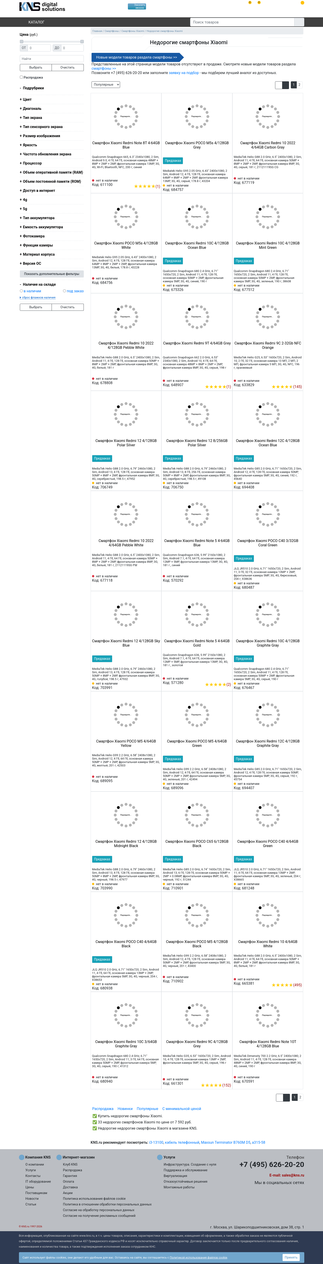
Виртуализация (175, 1176)
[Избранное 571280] (227, 678)
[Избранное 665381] (298, 978)
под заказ (75, 291)
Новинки (125, 1109)
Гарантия (70, 1176)
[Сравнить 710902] (220, 979)
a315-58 (258, 1142)
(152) (216, 1085)
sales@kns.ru (293, 1175)
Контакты (32, 1176)
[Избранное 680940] (156, 1079)
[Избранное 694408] (298, 485)
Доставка (70, 1187)
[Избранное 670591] (298, 1079)
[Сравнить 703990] (149, 886)
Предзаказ (173, 160)
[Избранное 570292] (227, 578)
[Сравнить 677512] (291, 287)
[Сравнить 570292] (220, 578)
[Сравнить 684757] (220, 187)
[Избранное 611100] (156, 179)
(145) (286, 387)
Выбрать (35, 67)
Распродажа (33, 78)
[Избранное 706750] (227, 485)
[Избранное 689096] (227, 786)
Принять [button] (291, 1257)
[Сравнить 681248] (291, 886)
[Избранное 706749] (156, 485)
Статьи (30, 1204)
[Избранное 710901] (227, 886)
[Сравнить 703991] (149, 686)
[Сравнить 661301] (220, 1078)
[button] (278, 85)
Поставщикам (36, 1193)
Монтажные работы (179, 1187)
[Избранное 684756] (156, 281)
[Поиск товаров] (242, 22)
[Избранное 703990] (156, 886)
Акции (68, 1193)
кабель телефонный (182, 1142)
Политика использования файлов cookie (94, 1199)
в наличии (32, 291)
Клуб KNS (70, 1164)
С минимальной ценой (181, 1109)
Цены (29, 1187)
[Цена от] (39, 47)
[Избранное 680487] (298, 585)
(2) (218, 684)
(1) (147, 186)
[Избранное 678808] (156, 381)
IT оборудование (38, 1182)
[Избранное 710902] (227, 979)
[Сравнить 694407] (291, 786)
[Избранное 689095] (156, 779)
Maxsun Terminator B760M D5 (225, 1142)
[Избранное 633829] (298, 380)
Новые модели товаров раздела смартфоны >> (136, 57)
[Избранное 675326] (227, 288)
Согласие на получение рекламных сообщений (99, 1216)
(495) (286, 985)
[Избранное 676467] (298, 686)
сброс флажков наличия (38, 297)
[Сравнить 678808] (149, 381)
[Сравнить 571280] (220, 677)
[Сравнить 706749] (149, 485)
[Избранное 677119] (298, 181)
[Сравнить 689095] (149, 779)
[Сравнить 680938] (149, 986)
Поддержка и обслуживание (185, 1170)
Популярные (147, 1109)
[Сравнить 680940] (149, 1079)
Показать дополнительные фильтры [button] (51, 274)
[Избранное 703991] (156, 686)
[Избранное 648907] (227, 380)
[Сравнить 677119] (291, 180)
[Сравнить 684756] (149, 280)
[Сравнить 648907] (220, 380)
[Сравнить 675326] (220, 287)
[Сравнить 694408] (291, 485)
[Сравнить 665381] (291, 978)
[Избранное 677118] (156, 578)
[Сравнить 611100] (149, 179)
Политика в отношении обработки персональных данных (107, 1204)
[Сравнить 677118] (149, 578)
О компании (34, 1164)
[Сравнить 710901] (220, 886)
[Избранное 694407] (298, 786)
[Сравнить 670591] (291, 1079)
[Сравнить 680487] (291, 585)
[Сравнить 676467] (291, 686)
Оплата (68, 1182)
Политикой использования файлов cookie (198, 1257)
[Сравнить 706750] (220, 485)
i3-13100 (156, 1142)
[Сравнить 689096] (220, 786)
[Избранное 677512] (298, 288)
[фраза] (52, 58)
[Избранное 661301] (227, 1078)
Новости (32, 1199)
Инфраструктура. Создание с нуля (190, 1164)
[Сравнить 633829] (291, 380)
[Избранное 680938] (156, 986)
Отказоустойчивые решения (185, 1182)
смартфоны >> (104, 68)
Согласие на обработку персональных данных (98, 1210)
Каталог (33, 22)
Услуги (30, 1170)
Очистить (67, 67)
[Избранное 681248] (298, 886)
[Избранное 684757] (227, 188)
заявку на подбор (184, 73)
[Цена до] (72, 47)
